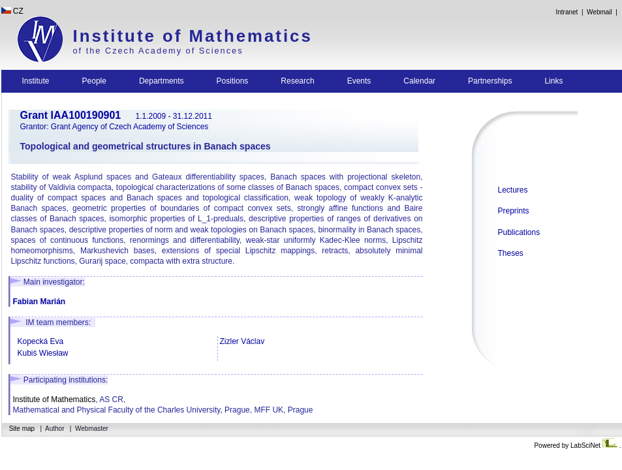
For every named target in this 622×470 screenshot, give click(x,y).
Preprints (513, 210)
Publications (519, 232)
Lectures (513, 190)
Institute (36, 81)
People (94, 81)
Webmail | (604, 12)
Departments (161, 81)
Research (297, 81)
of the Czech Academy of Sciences (158, 50)
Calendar (419, 81)
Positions (233, 81)
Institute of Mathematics (193, 36)
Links (553, 81)
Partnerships (490, 81)
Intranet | (569, 12)
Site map (22, 428)
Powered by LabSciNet (576, 445)
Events (359, 81)
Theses (510, 253)
